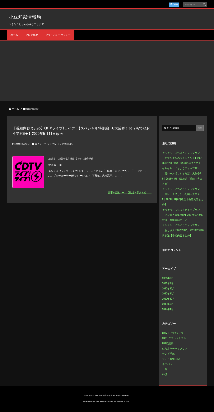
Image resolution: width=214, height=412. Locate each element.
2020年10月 (168, 298)
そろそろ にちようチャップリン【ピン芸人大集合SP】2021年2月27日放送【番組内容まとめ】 (183, 214)
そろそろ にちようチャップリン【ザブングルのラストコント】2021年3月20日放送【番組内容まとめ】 (182, 157)
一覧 (164, 369)
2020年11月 (168, 293)
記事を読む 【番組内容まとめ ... (130, 192)
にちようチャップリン (174, 348)
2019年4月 (167, 309)
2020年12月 (168, 288)
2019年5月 (167, 304)
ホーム (15, 109)
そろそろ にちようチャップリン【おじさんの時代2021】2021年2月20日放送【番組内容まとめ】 (183, 230)
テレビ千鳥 (168, 353)
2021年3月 (167, 278)
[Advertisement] (107, 72)
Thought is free (123, 401)
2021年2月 (167, 283)
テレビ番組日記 (65, 144)
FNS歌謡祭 (167, 343)
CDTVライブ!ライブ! (45, 144)
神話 (164, 374)
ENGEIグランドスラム (174, 338)
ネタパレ (167, 364)
